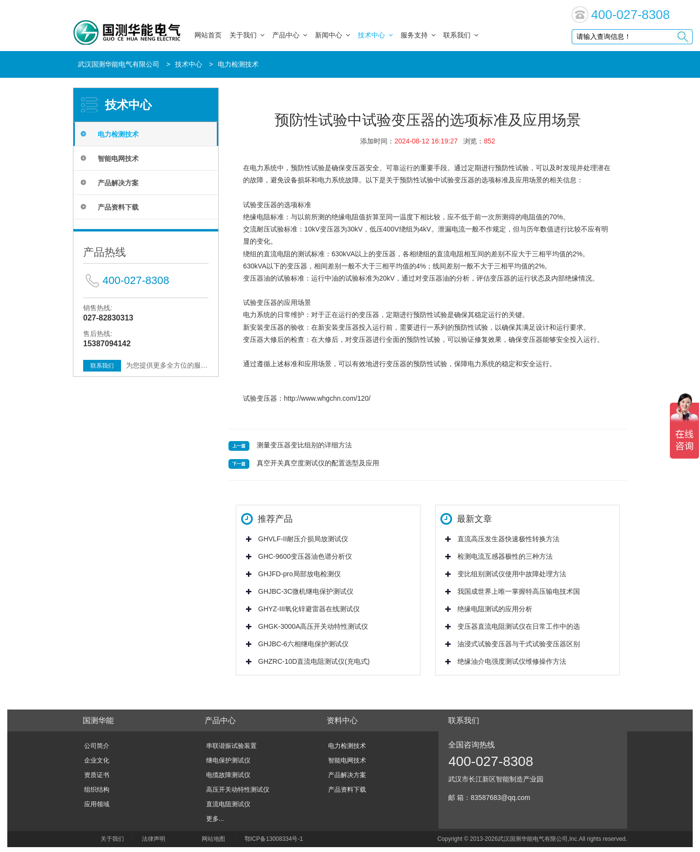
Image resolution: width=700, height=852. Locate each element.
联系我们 (460, 35)
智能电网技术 (118, 158)
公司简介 (96, 745)
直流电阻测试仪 (228, 804)
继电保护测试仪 (228, 760)
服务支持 (418, 35)
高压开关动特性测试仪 (237, 789)
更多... (215, 818)
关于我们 (246, 35)
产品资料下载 (118, 207)
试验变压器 (260, 398)
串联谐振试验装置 (231, 745)
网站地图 (213, 838)
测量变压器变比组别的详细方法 (304, 445)
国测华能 (98, 720)
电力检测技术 (238, 64)
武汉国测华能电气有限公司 (118, 64)
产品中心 (289, 35)
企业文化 (96, 760)
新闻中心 (332, 35)
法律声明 (153, 838)
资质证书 (96, 775)
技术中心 (375, 35)
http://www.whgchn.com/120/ (327, 398)
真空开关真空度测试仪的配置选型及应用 (318, 463)
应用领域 (96, 804)
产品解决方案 (118, 183)
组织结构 (96, 789)
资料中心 (342, 720)
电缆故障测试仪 (228, 775)
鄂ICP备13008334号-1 (275, 838)
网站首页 (208, 35)
